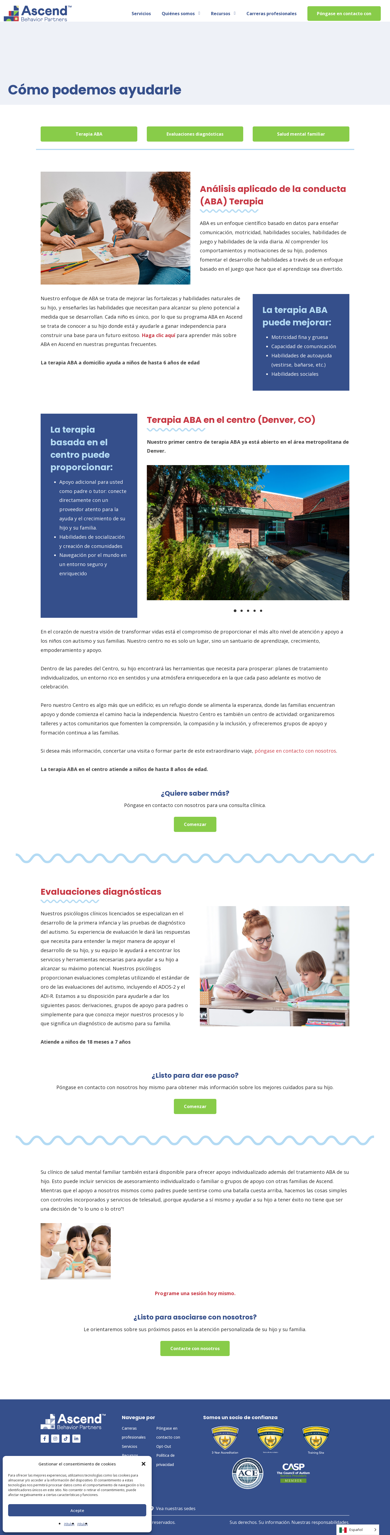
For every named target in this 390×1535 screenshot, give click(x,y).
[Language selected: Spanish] (357, 1529)
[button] (143, 1464)
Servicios (129, 1446)
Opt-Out (163, 1446)
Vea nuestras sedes (179, 1508)
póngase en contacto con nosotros (295, 750)
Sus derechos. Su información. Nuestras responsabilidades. (289, 1522)
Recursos (130, 1455)
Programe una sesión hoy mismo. (195, 1293)
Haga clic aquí (158, 335)
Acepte (77, 1510)
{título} (69, 1524)
